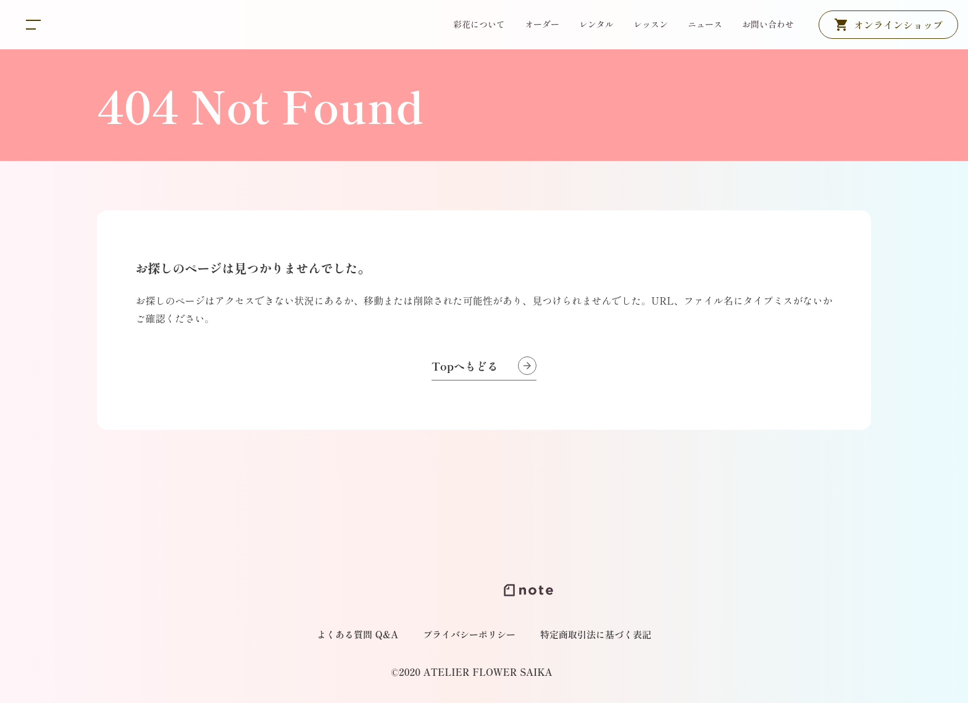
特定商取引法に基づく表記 (595, 634)
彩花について (479, 24)
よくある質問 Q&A (357, 634)
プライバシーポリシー (469, 634)
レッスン (650, 24)
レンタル (596, 24)
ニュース (705, 24)
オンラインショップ (898, 25)
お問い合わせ (768, 24)
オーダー (542, 24)
